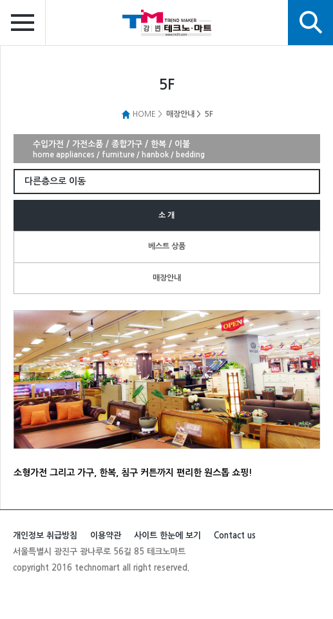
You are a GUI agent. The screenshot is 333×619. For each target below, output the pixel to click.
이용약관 (105, 535)
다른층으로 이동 (55, 181)
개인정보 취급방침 (45, 535)
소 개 (166, 215)
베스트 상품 (167, 246)
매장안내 (167, 278)
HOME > (141, 114)
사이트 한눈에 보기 (167, 535)
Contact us (235, 535)
